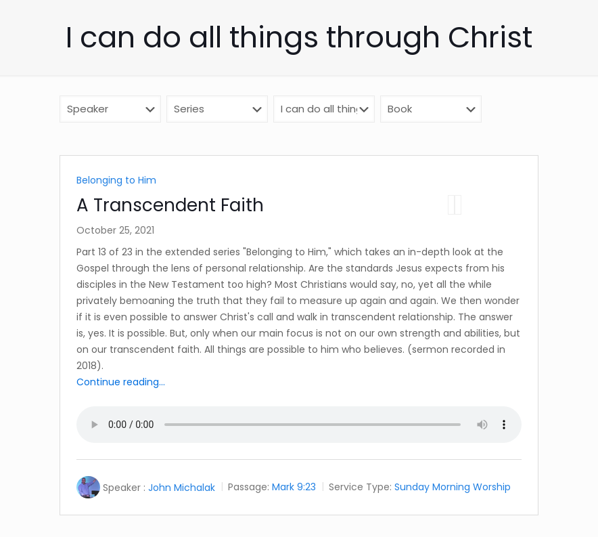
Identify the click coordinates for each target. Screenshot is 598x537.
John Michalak (181, 487)
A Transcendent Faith (170, 205)
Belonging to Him (116, 180)
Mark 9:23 (294, 487)
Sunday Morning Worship (452, 487)
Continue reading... (120, 382)
